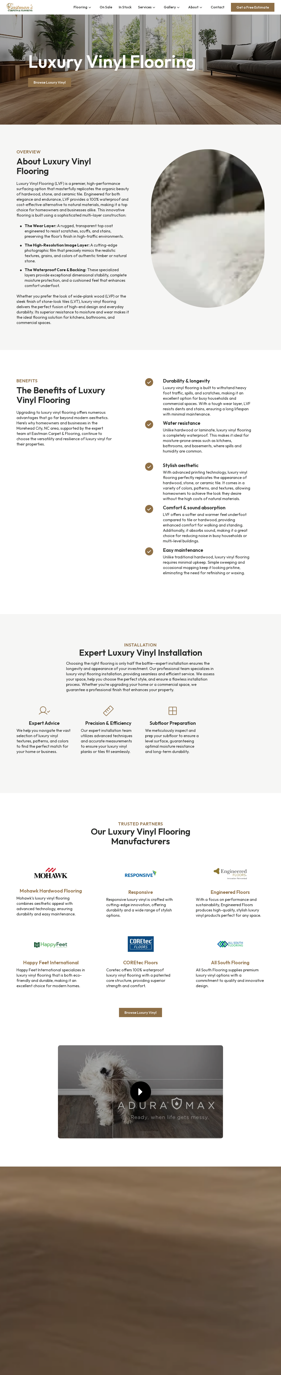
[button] (140, 1091)
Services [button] (144, 7)
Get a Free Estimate (252, 7)
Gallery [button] (170, 7)
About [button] (193, 7)
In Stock (125, 7)
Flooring (80, 7)
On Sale (106, 7)
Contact (217, 7)
